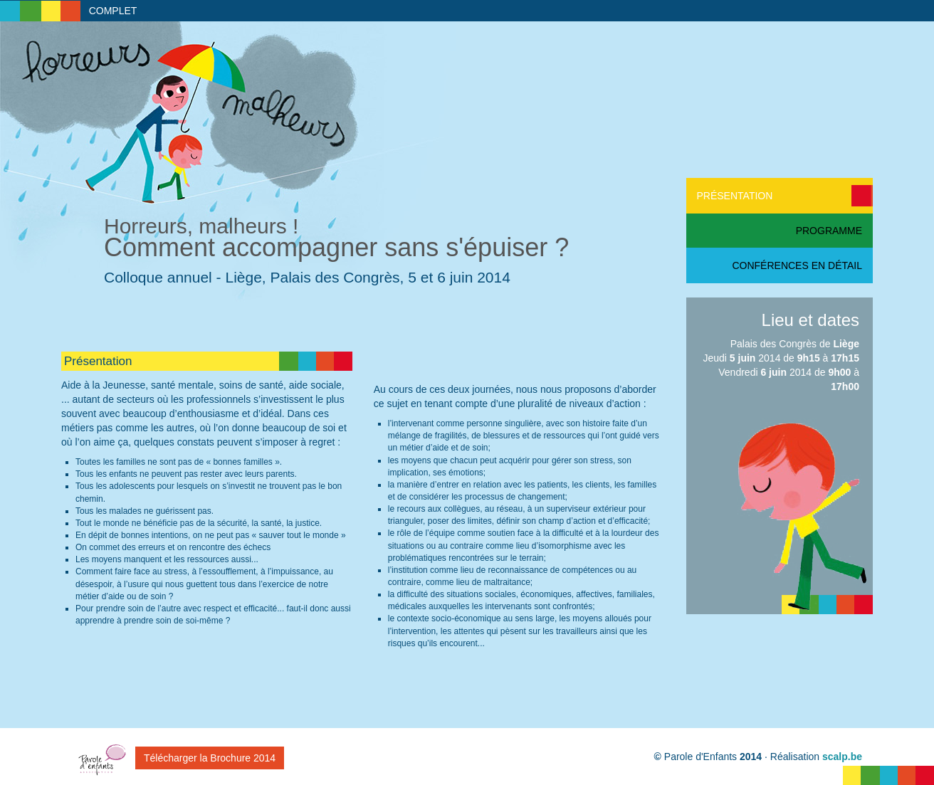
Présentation (735, 195)
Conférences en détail (797, 265)
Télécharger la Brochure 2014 (210, 758)
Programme (829, 230)
